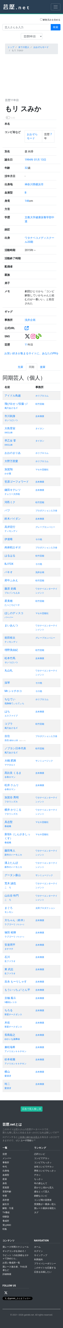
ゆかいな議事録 (12, 1039)
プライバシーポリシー (45, 1263)
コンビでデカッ (41, 1158)
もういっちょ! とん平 (17, 989)
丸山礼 (9, 670)
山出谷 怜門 (12, 895)
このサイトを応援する (45, 1267)
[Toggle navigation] (55, 7)
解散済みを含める (50, 19)
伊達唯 (9, 539)
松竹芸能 (39, 404)
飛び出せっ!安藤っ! (16, 403)
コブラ (9, 723)
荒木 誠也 (10, 883)
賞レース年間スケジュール (16, 1247)
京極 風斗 (10, 998)
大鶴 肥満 (10, 760)
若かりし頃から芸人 (44, 1187)
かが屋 (8, 473)
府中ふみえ (11, 580)
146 (27, 200)
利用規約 (38, 1259)
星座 (5, 1179)
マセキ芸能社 (42, 469)
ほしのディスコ (14, 613)
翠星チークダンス (13, 1014)
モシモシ (9, 912)
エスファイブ (11, 715)
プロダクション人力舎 (46, 510)
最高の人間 (13, 740)
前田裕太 (10, 637)
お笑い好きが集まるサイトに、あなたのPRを (31, 353)
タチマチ (9, 949)
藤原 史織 (10, 588)
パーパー (9, 617)
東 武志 (9, 969)
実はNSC (7, 1225)
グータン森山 (13, 875)
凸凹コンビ (39, 1154)
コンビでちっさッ (43, 1162)
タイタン (39, 428)
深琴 (7, 682)
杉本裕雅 (10, 1059)
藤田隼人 (10, 850)
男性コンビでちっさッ (45, 1170)
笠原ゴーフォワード (17, 481)
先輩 (20, 367)
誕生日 (6, 1204)
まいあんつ (11, 625)
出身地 (6, 1170)
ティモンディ (11, 531)
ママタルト (10, 765)
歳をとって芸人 (41, 1191)
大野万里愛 (11, 461)
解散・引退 (8, 1208)
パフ (7, 510)
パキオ (9, 572)
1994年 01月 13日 (35, 159)
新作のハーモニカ (13, 854)
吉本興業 (39, 416)
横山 (7, 1071)
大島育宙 (10, 428)
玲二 (7, 1084)
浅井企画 (30, 319)
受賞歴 (6, 1187)
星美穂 (9, 600)
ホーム (37, 1247)
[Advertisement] (31, 75)
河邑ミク (10, 502)
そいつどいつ (11, 420)
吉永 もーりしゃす (16, 981)
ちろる (9, 1010)
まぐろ (9, 907)
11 (26, 344)
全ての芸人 (23, 47)
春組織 (8, 826)
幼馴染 (6, 1216)
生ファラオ (10, 961)
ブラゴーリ (20, 924)
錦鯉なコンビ (40, 1195)
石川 (7, 957)
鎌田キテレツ (13, 489)
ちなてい (10, 699)
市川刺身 (10, 416)
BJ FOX (9, 563)
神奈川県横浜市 (34, 184)
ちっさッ (38, 1179)
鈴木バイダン (13, 518)
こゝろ (8, 887)
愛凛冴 (8, 1076)
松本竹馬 (10, 658)
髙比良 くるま (13, 772)
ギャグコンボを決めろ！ (15, 1251)
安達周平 (10, 944)
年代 (5, 1166)
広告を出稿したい (43, 1272)
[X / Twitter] (6, 1293)
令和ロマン (10, 777)
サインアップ (40, 1255)
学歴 (5, 1195)
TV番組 (6, 1212)
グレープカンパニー (45, 527)
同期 (31, 367)
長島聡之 (10, 1034)
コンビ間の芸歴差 (43, 1200)
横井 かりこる (13, 809)
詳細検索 (7, 1274)
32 (26, 167)
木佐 (7, 1022)
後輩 (42, 367)
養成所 (6, 1221)
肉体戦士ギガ (13, 547)
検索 (55, 27)
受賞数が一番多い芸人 (45, 1204)
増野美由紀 (11, 650)
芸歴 (5, 1154)
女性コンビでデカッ (44, 1166)
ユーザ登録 (25, 1140)
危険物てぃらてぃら (14, 703)
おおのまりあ (13, 452)
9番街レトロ (11, 1002)
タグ (36, 1212)
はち (7, 711)
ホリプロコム (42, 395)
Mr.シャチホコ (13, 691)
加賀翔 (9, 469)
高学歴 (6, 1200)
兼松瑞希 (10, 1047)
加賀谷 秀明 (12, 797)
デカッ (37, 1175)
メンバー (7, 1158)
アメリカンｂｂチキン (15, 1051)
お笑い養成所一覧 (11, 1262)
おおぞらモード (41, 47)
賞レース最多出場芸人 (45, 1208)
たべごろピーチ (12, 605)
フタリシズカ (11, 801)
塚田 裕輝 (10, 932)
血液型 (6, 1175)
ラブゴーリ (10, 924)
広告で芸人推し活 (31, 1109)
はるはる (10, 555)
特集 (5, 1229)
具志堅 (9, 822)
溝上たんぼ (11, 862)
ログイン (38, 1251)
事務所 (6, 1162)
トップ (11, 47)
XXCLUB (8, 432)
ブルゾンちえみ (12, 593)
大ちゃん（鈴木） (15, 920)
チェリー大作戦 (12, 494)
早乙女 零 (10, 440)
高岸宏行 (10, 526)
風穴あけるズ (11, 408)
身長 (5, 1183)
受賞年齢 (7, 1191)
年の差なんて (40, 1183)
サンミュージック (44, 761)
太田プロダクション (45, 908)
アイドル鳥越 (13, 395)
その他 (38, 539)
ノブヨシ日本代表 (15, 748)
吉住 (7, 736)
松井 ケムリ (12, 785)
